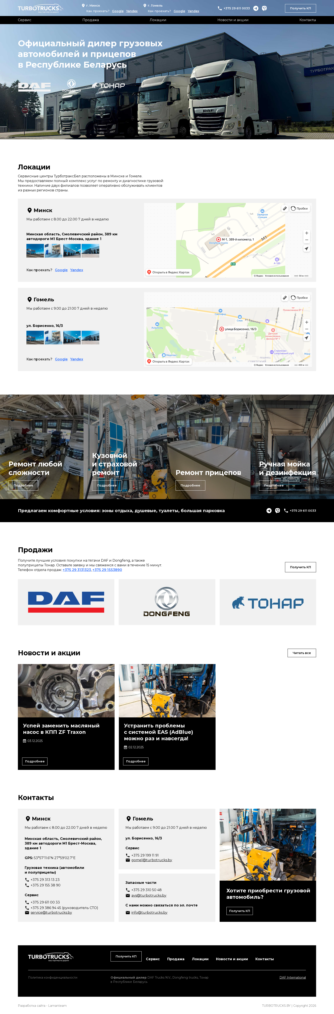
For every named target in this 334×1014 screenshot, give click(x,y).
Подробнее (24, 485)
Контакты (307, 20)
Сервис (24, 20)
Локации (158, 20)
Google (118, 11)
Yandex (132, 11)
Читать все (300, 651)
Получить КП (300, 8)
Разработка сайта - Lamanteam (42, 1005)
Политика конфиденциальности (52, 977)
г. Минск (90, 5)
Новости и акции (233, 20)
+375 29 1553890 (107, 568)
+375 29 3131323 (77, 568)
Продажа (90, 20)
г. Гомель (153, 5)
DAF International (292, 977)
